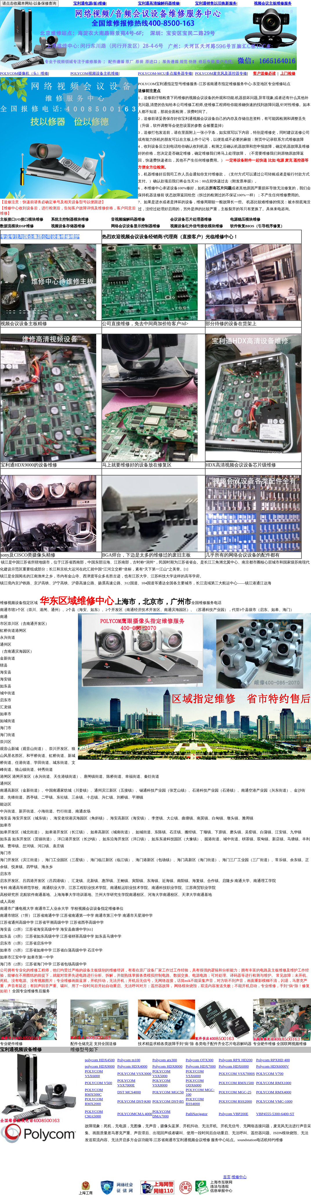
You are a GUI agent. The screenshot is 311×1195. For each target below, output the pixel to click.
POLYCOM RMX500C (94, 1092)
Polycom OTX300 (200, 1060)
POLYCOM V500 (98, 1083)
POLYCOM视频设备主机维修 (94, 73)
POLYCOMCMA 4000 (134, 1114)
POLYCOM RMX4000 (273, 1092)
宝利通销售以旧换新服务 (216, 3)
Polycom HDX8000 (167, 1066)
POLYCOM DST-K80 (134, 1101)
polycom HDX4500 (100, 1060)
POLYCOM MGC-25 (235, 1092)
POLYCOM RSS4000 (195, 1101)
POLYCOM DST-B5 (168, 1101)
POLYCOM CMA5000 (94, 1113)
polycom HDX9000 (100, 1066)
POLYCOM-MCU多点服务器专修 (165, 73)
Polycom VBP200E (233, 1114)
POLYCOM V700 (269, 1073)
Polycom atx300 (164, 1060)
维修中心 (239, 1177)
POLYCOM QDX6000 (195, 1082)
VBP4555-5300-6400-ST (275, 1114)
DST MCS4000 (129, 1092)
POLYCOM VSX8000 (161, 1082)
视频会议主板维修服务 (273, 3)
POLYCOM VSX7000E (126, 1082)
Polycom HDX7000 (201, 1066)
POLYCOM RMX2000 (94, 1101)
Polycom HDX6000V (272, 1066)
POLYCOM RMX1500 (236, 1083)
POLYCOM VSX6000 (94, 1073)
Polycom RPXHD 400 (273, 1060)
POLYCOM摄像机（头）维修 (24, 73)
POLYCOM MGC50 (168, 1092)
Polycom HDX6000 (234, 1066)
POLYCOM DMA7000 (161, 1113)
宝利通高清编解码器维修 (158, 3)
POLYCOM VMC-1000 (274, 1101)
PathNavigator (197, 1114)
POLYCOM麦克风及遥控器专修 (221, 73)
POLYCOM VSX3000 (134, 1073)
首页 (227, 1177)
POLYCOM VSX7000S (237, 1073)
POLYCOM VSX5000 (161, 1073)
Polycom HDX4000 (132, 1066)
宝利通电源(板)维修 (89, 3)
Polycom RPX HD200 (235, 1060)
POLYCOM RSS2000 (235, 1101)
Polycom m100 (128, 1060)
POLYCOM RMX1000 (273, 1083)
